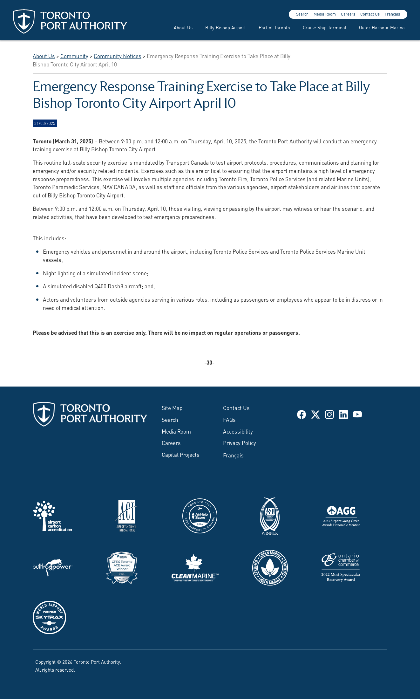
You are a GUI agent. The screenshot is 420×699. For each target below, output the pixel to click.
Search (302, 14)
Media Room (325, 14)
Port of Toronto (274, 27)
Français (392, 14)
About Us (183, 27)
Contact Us (370, 14)
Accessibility (238, 431)
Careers (348, 14)
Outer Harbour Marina (382, 27)
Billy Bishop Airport (225, 27)
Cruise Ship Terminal (324, 27)
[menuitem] (179, 27)
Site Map (172, 407)
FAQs (229, 419)
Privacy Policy (239, 442)
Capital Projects (181, 454)
